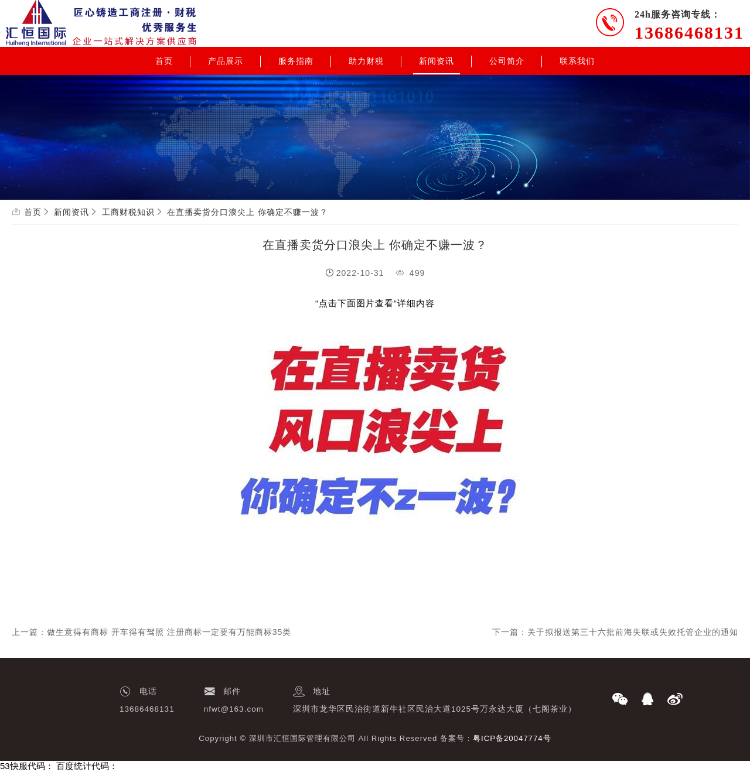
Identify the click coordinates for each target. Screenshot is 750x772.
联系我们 (577, 61)
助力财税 (366, 61)
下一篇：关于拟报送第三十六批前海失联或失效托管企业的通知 (615, 632)
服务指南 (295, 61)
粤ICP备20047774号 (512, 738)
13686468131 (689, 32)
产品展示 (225, 61)
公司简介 (506, 61)
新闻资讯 (436, 61)
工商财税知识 (128, 212)
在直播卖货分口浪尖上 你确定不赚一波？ (247, 212)
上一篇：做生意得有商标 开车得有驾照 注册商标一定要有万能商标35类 (151, 632)
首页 (164, 61)
